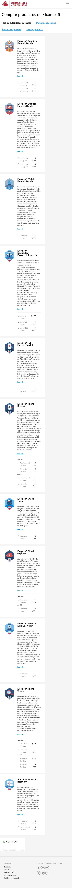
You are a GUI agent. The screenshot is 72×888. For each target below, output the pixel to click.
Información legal (10, 875)
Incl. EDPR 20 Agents (23, 90)
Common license (22, 237)
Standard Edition (22, 745)
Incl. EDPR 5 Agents (23, 84)
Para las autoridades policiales (16, 22)
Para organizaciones (46, 22)
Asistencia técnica (10, 872)
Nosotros (7, 867)
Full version (22, 390)
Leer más (20, 76)
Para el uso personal (11, 29)
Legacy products (34, 29)
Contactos (7, 870)
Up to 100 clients (23, 329)
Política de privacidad (11, 878)
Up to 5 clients (22, 317)
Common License (22, 601)
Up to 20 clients (22, 323)
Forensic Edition (22, 470)
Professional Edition (24, 464)
